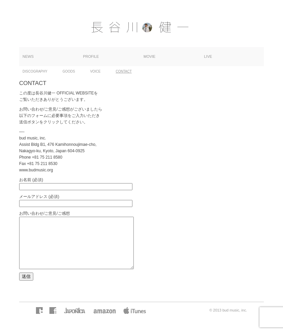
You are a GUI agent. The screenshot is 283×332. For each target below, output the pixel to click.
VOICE (95, 71)
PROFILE (91, 56)
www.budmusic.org (36, 170)
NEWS (28, 56)
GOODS (69, 71)
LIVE (208, 56)
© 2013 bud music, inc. (228, 320)
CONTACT (124, 71)
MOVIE (149, 56)
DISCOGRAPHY (35, 71)
